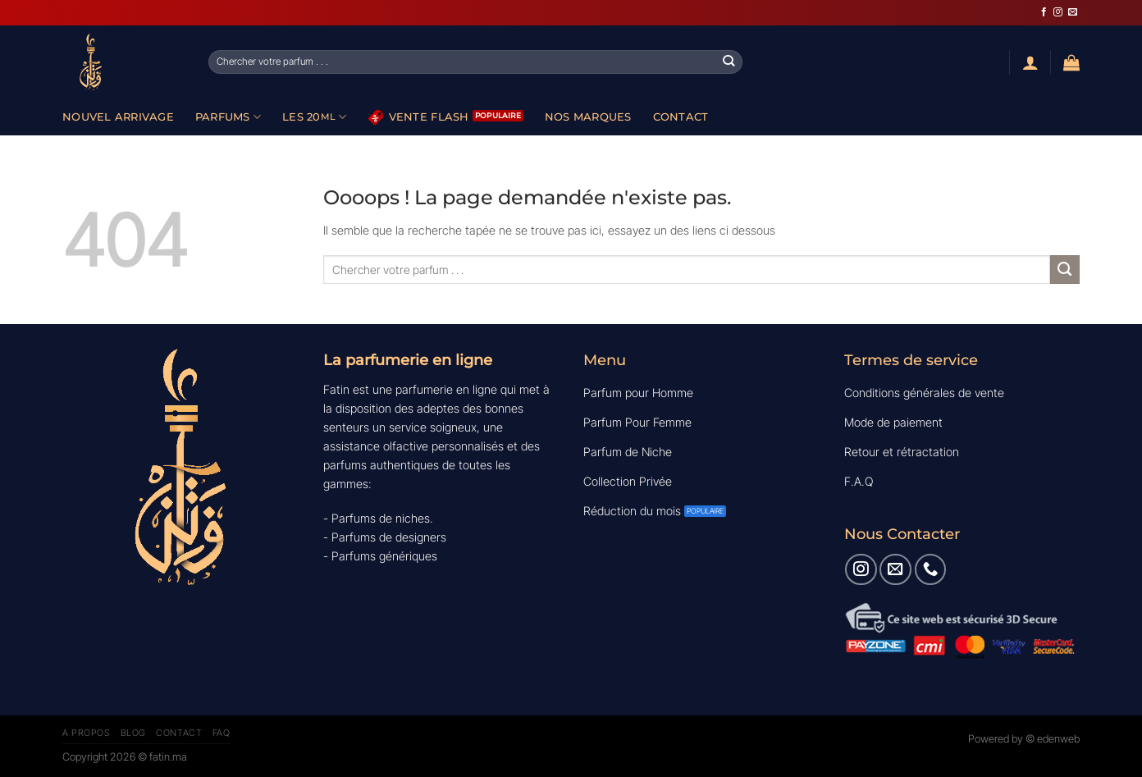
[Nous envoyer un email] (1072, 12)
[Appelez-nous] (930, 569)
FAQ (221, 732)
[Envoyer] (729, 61)
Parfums (228, 117)
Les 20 (314, 117)
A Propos (86, 732)
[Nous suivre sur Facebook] (1043, 12)
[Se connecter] (1030, 62)
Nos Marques (588, 116)
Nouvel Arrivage (118, 116)
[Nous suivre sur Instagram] (1057, 12)
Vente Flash (418, 117)
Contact (681, 116)
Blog (133, 732)
